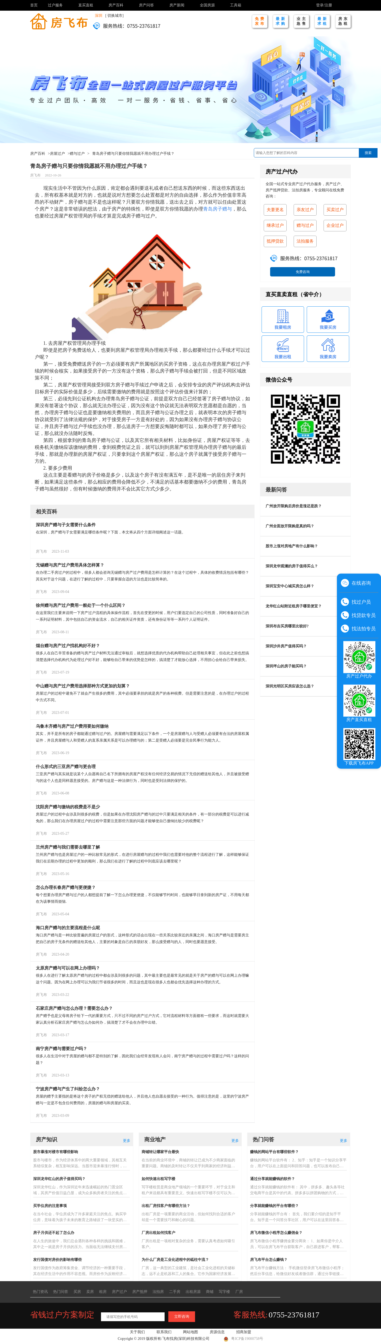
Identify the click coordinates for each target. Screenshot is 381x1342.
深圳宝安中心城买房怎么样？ (290, 586)
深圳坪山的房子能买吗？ (286, 666)
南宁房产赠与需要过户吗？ (61, 1048)
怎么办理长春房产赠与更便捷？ (66, 887)
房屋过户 (57, 154)
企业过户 (335, 225)
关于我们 (137, 1332)
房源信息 (217, 1332)
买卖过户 (335, 209)
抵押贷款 (275, 241)
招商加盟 (243, 1332)
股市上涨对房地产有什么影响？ (292, 546)
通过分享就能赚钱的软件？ (272, 1179)
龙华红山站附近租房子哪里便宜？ (294, 606)
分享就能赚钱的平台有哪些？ (274, 1206)
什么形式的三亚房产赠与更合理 (66, 766)
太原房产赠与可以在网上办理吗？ (68, 968)
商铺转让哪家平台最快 (160, 1152)
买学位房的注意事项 (50, 1206)
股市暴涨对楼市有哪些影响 (55, 1152)
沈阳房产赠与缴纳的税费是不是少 (68, 807)
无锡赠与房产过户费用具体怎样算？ (70, 565)
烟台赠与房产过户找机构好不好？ (68, 645)
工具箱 (235, 5)
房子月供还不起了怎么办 (53, 1233)
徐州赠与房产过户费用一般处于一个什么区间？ (81, 605)
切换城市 (114, 16)
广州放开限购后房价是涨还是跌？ (294, 506)
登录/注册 (324, 5)
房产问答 (146, 5)
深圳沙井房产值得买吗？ (286, 646)
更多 (126, 1141)
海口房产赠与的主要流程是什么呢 (68, 927)
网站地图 (190, 1332)
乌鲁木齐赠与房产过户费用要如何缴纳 (72, 726)
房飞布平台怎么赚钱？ (268, 1260)
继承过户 (275, 225)
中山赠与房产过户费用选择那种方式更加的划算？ (83, 686)
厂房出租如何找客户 (158, 1233)
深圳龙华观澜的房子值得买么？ (292, 566)
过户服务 (55, 5)
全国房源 (207, 5)
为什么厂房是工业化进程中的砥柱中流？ (175, 1260)
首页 (34, 5)
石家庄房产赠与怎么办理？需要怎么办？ (74, 1008)
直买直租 (85, 5)
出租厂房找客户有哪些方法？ (166, 1206)
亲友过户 (305, 209)
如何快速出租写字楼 (158, 1179)
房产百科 (115, 5)
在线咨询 (361, 582)
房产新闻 (176, 5)
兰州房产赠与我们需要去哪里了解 (68, 847)
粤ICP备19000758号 (243, 1339)
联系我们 (164, 1332)
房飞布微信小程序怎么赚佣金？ (276, 1233)
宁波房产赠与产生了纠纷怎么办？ (68, 1089)
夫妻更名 (275, 209)
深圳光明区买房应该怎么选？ (290, 686)
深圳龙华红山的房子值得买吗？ (59, 1179)
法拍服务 (305, 241)
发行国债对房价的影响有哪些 (57, 1260)
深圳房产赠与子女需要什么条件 (66, 524)
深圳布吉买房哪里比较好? (287, 626)
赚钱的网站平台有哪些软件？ (274, 1152)
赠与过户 (77, 154)
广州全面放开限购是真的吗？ (290, 526)
